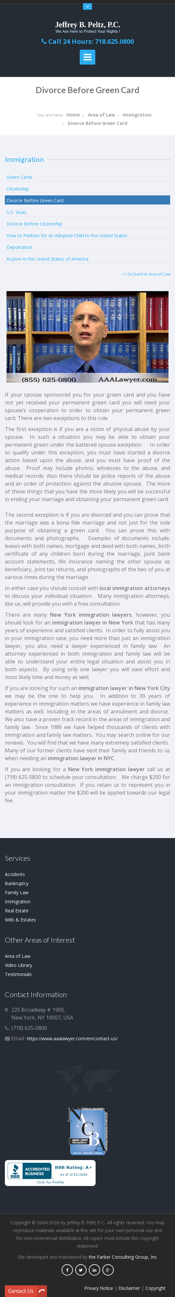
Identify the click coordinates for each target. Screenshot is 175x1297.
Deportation (19, 247)
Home (73, 115)
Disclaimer (129, 1288)
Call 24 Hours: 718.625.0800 (87, 41)
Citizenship (17, 189)
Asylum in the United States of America (47, 259)
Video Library (18, 965)
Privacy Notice (99, 1288)
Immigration (137, 115)
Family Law (17, 892)
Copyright (155, 1288)
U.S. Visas (16, 212)
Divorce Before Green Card (97, 123)
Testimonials (18, 974)
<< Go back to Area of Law (146, 274)
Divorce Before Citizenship (34, 224)
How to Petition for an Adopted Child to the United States (66, 235)
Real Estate (17, 911)
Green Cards (19, 177)
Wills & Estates (20, 920)
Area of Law (101, 115)
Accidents (15, 874)
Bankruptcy (17, 883)
